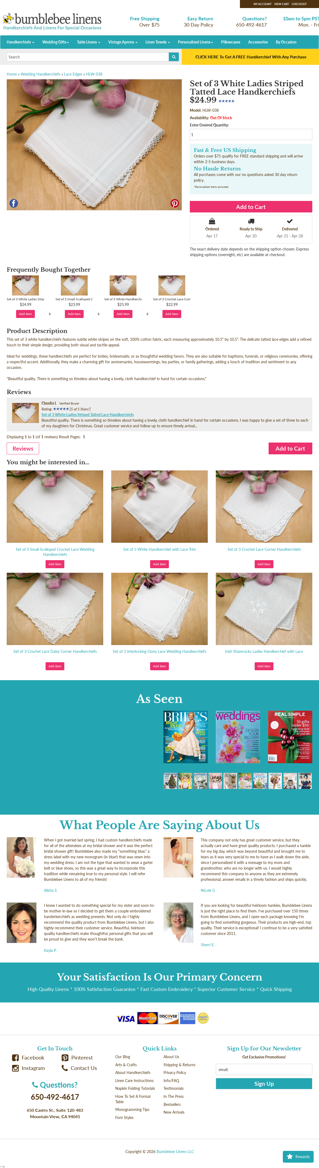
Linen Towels (158, 42)
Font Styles (124, 1117)
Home (12, 74)
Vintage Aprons (123, 42)
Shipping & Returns (179, 1064)
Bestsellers (172, 1104)
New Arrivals (174, 1112)
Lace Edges (73, 74)
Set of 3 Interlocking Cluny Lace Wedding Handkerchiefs (159, 651)
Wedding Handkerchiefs (40, 74)
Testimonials (174, 1088)
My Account (263, 4)
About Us (171, 1056)
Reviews (23, 448)
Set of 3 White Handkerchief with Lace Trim (159, 549)
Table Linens (88, 42)
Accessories (258, 42)
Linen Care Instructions (134, 1080)
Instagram (28, 1068)
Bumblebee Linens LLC (175, 1151)
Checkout (299, 4)
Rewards (298, 1157)
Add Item (25, 314)
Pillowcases (230, 42)
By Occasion (286, 42)
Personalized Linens (195, 42)
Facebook (28, 1057)
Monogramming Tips (132, 1109)
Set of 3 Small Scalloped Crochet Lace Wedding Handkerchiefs (55, 552)
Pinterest (77, 1057)
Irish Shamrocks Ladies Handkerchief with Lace (264, 651)
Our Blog (122, 1056)
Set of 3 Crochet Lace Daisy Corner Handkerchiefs (55, 651)
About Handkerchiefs (132, 1072)
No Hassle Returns (217, 169)
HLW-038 (94, 74)
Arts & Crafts (126, 1064)
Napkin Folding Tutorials (135, 1088)
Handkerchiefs (20, 42)
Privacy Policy (175, 1072)
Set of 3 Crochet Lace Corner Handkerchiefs (264, 549)
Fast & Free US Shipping (225, 150)
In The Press (174, 1096)
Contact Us (79, 1068)
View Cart (281, 4)
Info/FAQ (171, 1080)
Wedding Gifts (55, 42)
